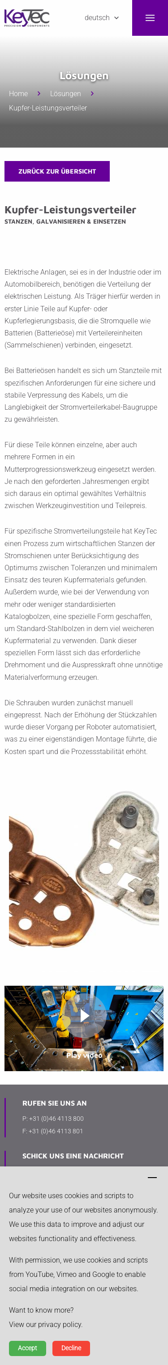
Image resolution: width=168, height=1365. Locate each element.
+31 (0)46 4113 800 (56, 1118)
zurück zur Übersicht (57, 171)
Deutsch (97, 17)
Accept (27, 1348)
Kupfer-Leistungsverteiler (48, 108)
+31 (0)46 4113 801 (56, 1131)
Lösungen (65, 93)
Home (18, 93)
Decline (71, 1348)
